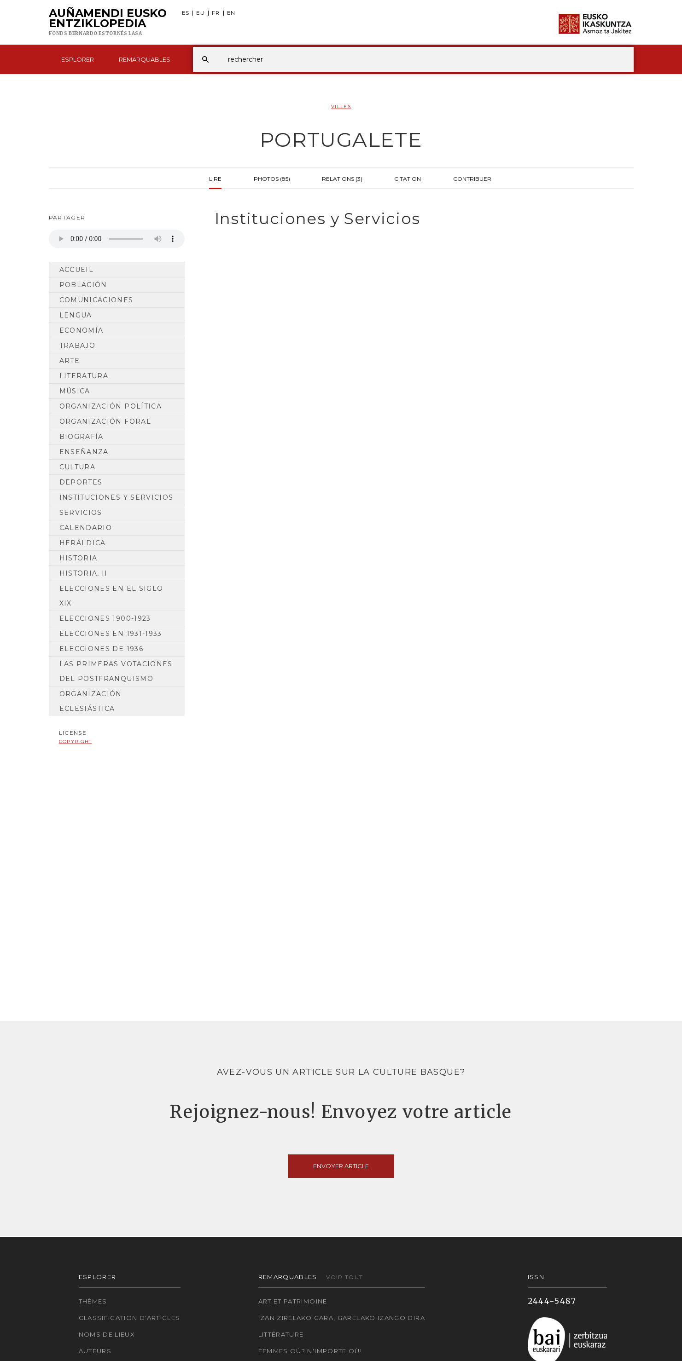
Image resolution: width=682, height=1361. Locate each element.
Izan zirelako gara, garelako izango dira (341, 1317)
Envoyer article (341, 1166)
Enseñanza (84, 452)
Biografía (81, 437)
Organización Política (110, 406)
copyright (75, 741)
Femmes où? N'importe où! (310, 1351)
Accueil (76, 269)
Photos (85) (272, 178)
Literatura (84, 376)
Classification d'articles (130, 1317)
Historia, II (83, 573)
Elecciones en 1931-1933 (110, 633)
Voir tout (344, 1277)
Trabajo (77, 345)
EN (231, 13)
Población (83, 285)
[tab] (416, 218)
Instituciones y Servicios (116, 497)
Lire (215, 178)
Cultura (77, 467)
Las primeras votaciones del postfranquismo (116, 671)
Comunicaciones (96, 300)
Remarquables (144, 59)
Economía (81, 330)
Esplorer (77, 59)
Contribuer (472, 178)
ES (186, 13)
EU (200, 13)
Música (74, 391)
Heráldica (82, 543)
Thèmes (93, 1301)
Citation (407, 178)
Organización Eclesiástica (90, 701)
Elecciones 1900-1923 (105, 618)
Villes (341, 107)
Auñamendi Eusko (108, 22)
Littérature (281, 1334)
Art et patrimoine (292, 1301)
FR (216, 13)
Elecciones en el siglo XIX (111, 595)
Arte (69, 361)
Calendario (85, 528)
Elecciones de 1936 (101, 649)
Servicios (80, 512)
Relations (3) (342, 178)
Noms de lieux (107, 1334)
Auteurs (95, 1351)
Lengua (75, 315)
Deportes (81, 482)
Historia (78, 558)
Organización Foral (105, 421)
